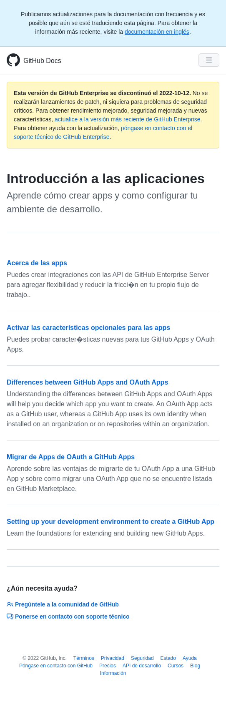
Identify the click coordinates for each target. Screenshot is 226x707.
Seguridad (142, 658)
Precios (107, 666)
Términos (83, 658)
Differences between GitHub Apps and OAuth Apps (87, 382)
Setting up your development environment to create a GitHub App (110, 521)
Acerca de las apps (37, 263)
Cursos (175, 666)
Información (113, 673)
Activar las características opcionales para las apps (88, 327)
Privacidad (112, 658)
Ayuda (190, 658)
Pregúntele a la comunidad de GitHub (63, 604)
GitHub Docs (42, 60)
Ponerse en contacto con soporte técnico (68, 616)
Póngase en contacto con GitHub (56, 666)
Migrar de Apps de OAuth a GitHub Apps (71, 456)
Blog (195, 666)
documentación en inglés (157, 31)
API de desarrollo (142, 666)
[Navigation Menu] (208, 60)
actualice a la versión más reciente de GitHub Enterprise (127, 119)
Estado (168, 658)
